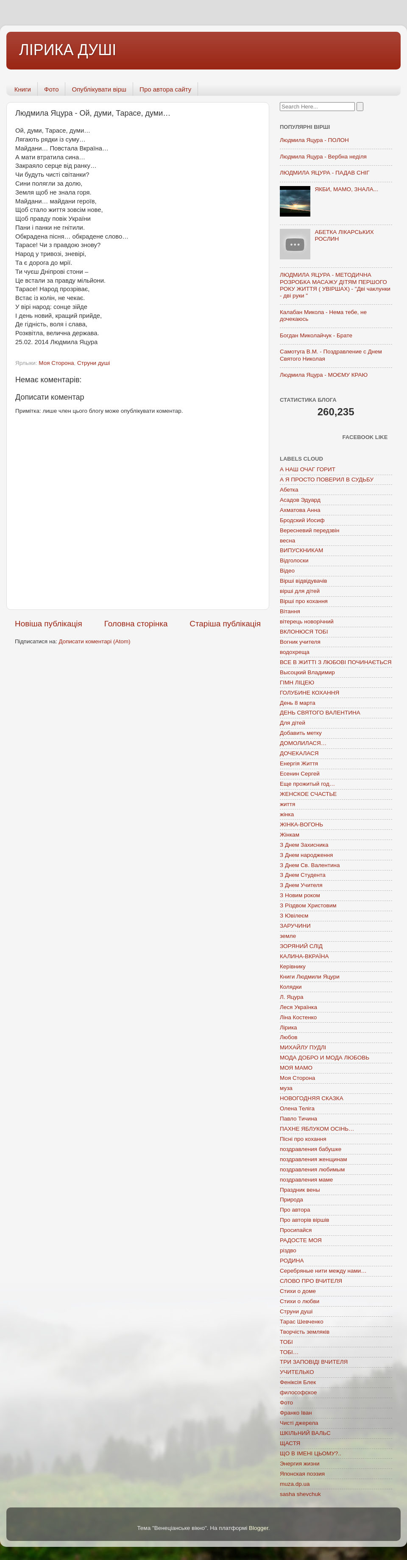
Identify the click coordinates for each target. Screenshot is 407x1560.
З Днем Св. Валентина (310, 865)
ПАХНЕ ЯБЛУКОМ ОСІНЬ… (317, 1129)
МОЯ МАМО (296, 1068)
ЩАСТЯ (290, 1443)
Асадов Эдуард (300, 500)
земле (288, 936)
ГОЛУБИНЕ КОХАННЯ (309, 693)
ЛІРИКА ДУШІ (67, 49)
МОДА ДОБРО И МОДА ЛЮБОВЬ (324, 1057)
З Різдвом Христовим (308, 905)
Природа (291, 1199)
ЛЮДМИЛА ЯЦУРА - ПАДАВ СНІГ (325, 173)
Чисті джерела (299, 1423)
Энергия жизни (299, 1463)
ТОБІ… (289, 1352)
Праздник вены (300, 1190)
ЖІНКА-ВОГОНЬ (301, 824)
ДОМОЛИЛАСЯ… (303, 743)
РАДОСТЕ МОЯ (301, 1240)
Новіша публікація (48, 623)
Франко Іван (296, 1413)
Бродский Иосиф (302, 520)
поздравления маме (306, 1179)
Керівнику (293, 966)
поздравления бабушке (310, 1149)
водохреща (294, 652)
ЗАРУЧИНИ (295, 926)
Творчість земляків (304, 1332)
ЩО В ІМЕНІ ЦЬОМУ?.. (310, 1453)
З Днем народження (306, 855)
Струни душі (93, 363)
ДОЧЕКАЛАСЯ (299, 753)
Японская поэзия (302, 1474)
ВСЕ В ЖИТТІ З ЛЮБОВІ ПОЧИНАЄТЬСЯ (335, 662)
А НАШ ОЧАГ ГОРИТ (307, 469)
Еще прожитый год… (307, 784)
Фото (51, 89)
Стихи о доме (298, 1291)
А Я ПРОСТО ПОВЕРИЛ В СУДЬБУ (327, 479)
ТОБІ (286, 1342)
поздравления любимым (312, 1169)
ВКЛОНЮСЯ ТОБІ (304, 631)
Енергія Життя (299, 763)
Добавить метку (301, 733)
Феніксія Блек (298, 1382)
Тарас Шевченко (301, 1321)
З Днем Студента (303, 875)
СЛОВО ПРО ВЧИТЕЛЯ (311, 1281)
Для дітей (292, 723)
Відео (287, 570)
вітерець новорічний (307, 621)
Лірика (288, 1027)
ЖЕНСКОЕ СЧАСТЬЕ (308, 794)
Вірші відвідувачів (303, 581)
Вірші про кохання (304, 601)
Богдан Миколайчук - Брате (316, 335)
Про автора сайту (165, 89)
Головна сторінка (136, 623)
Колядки (291, 987)
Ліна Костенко (298, 1017)
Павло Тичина (298, 1118)
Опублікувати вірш (99, 89)
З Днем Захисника (304, 845)
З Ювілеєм (294, 915)
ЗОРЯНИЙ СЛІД (301, 946)
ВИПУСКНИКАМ (301, 550)
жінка (287, 814)
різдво (288, 1250)
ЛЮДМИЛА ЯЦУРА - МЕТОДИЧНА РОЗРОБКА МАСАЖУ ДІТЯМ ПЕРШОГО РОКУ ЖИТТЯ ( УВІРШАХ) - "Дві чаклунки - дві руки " (335, 285)
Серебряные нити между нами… (323, 1271)
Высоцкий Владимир (307, 672)
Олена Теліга (297, 1108)
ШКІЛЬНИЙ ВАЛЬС (305, 1433)
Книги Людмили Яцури (310, 976)
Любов (288, 1037)
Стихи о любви (299, 1301)
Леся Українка (298, 1007)
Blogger (258, 1528)
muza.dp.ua (295, 1484)
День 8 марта (297, 703)
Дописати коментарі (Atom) (94, 641)
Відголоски (294, 560)
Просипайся (296, 1230)
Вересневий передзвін (309, 530)
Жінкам (289, 834)
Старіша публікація (225, 623)
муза (286, 1088)
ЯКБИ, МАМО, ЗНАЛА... (346, 189)
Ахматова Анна (300, 510)
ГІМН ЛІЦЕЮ (297, 682)
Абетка (289, 490)
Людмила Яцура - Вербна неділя (323, 156)
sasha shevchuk (300, 1494)
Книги (22, 89)
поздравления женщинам (313, 1159)
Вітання (290, 611)
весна (287, 540)
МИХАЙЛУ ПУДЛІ (303, 1047)
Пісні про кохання (303, 1139)
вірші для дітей (300, 591)
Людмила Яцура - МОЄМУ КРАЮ (324, 375)
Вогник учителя (300, 642)
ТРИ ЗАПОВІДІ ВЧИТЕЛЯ (314, 1362)
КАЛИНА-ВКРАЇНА (304, 956)
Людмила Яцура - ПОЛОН (314, 140)
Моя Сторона (56, 363)
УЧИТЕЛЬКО (297, 1372)
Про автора (295, 1210)
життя (287, 804)
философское (298, 1392)
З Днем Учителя (301, 885)
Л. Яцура (291, 997)
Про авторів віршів (304, 1220)
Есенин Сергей (300, 773)
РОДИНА (292, 1260)
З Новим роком (300, 895)
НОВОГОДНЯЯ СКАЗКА (311, 1098)
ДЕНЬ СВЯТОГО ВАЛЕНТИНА (320, 712)
